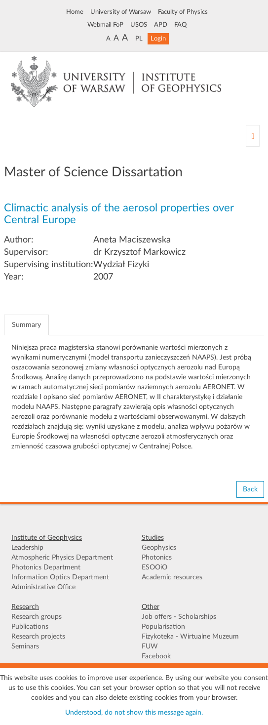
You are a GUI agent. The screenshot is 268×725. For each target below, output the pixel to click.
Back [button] (250, 489)
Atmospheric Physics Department (62, 557)
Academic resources (172, 577)
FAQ (180, 25)
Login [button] (158, 38)
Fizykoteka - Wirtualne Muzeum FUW (190, 641)
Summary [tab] (26, 325)
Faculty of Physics (183, 12)
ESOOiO (154, 567)
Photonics (157, 557)
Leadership (27, 547)
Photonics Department (45, 567)
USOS (138, 25)
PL (139, 38)
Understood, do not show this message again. (134, 712)
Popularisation (163, 626)
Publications (29, 626)
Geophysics (159, 547)
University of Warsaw (120, 12)
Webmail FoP (105, 25)
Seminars (25, 646)
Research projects (38, 636)
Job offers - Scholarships (179, 616)
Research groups (36, 616)
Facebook (156, 656)
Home (74, 12)
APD (160, 25)
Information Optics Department (60, 577)
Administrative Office (43, 587)
